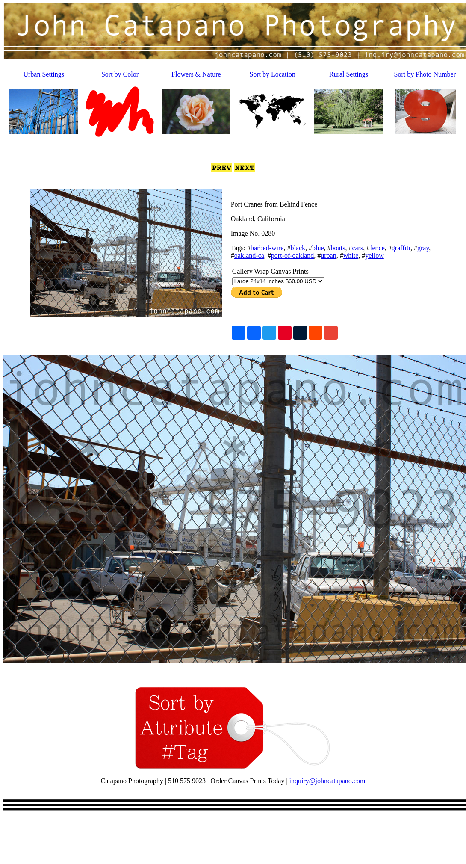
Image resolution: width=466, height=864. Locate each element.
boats (338, 248)
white (351, 255)
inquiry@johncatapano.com (327, 780)
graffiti (401, 248)
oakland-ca (249, 255)
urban (328, 255)
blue (318, 248)
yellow (374, 255)
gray (423, 248)
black (297, 248)
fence (377, 248)
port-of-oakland (292, 255)
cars (357, 248)
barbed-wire (267, 248)
